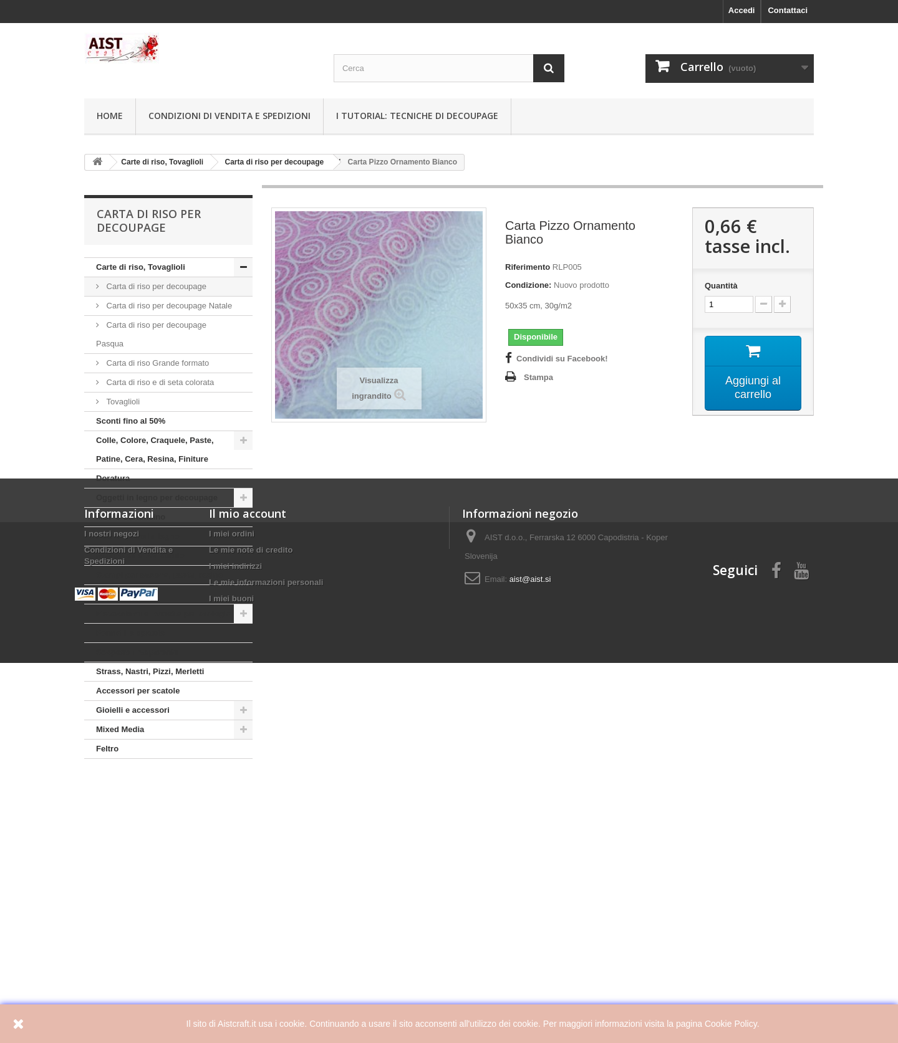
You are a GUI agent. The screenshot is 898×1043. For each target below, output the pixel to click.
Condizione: (528, 285)
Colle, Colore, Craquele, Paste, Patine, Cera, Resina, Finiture (155, 450)
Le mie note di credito (250, 880)
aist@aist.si (530, 909)
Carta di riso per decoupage (155, 286)
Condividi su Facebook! (562, 358)
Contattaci (788, 10)
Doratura (113, 478)
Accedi (741, 10)
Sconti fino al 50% (130, 421)
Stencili (110, 594)
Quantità (721, 285)
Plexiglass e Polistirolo (140, 555)
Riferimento (527, 267)
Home (110, 115)
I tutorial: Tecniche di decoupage (417, 115)
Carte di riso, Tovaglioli (140, 267)
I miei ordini (231, 864)
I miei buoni (231, 928)
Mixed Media (120, 729)
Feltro (107, 748)
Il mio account (247, 843)
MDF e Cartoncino (130, 517)
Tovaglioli (122, 401)
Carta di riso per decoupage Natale (168, 305)
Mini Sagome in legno (138, 536)
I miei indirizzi (235, 896)
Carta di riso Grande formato (156, 363)
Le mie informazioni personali (266, 912)
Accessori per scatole (138, 690)
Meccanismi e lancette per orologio (163, 613)
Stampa (538, 377)
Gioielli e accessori (133, 710)
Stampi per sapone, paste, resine (159, 574)
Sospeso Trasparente (137, 652)
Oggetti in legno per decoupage (157, 497)
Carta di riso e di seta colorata (159, 382)
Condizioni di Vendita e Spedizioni (229, 115)
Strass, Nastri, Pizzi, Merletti (150, 671)
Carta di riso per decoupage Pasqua (151, 334)
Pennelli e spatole (130, 632)
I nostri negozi (111, 864)
